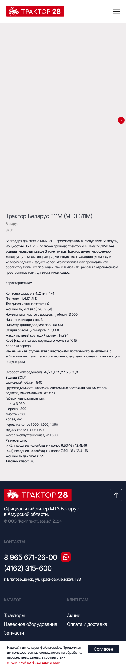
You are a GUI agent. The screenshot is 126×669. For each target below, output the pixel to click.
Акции (73, 615)
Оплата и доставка (87, 624)
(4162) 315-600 (28, 568)
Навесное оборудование (30, 624)
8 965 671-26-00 (30, 557)
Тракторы (14, 615)
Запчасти (14, 633)
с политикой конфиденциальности (33, 662)
